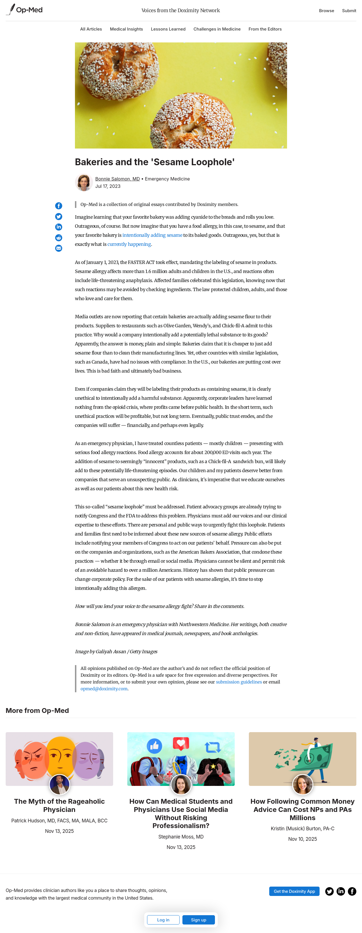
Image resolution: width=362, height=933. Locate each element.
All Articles (91, 29)
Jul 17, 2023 (107, 186)
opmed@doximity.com (104, 688)
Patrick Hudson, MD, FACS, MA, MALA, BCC (59, 821)
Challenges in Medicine (217, 29)
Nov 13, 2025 (40, 830)
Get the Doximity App (294, 891)
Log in (163, 920)
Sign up (198, 920)
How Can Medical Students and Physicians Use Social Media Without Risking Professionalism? (180, 813)
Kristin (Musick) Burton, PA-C (302, 828)
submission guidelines (239, 682)
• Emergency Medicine (165, 179)
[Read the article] (59, 759)
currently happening (129, 244)
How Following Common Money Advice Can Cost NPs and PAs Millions (303, 809)
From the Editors (265, 29)
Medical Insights (126, 29)
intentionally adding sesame (152, 235)
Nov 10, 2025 (283, 838)
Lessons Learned (168, 29)
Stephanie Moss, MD (181, 837)
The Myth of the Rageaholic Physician (59, 805)
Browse (326, 10)
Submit (349, 10)
